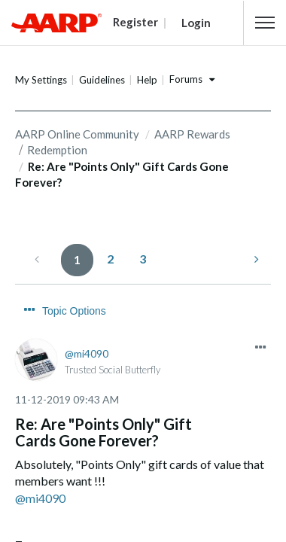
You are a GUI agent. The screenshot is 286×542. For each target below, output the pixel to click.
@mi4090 (40, 470)
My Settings (41, 80)
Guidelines (102, 80)
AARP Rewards (192, 134)
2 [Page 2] (110, 258)
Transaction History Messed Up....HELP (125, 531)
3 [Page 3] (142, 258)
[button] (265, 22)
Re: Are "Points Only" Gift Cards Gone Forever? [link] (122, 173)
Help (147, 80)
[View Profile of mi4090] (86, 324)
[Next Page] (255, 258)
